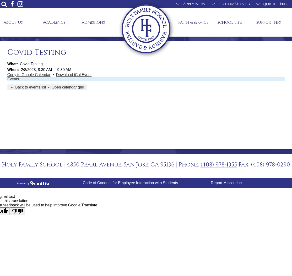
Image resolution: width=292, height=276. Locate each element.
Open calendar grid (68, 87)
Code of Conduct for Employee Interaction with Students (130, 183)
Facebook (12, 4)
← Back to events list (28, 87)
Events (13, 79)
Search (4, 4)
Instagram (20, 4)
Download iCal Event (74, 75)
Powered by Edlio (33, 183)
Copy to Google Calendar (29, 75)
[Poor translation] (17, 211)
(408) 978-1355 (218, 165)
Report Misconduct (227, 183)
